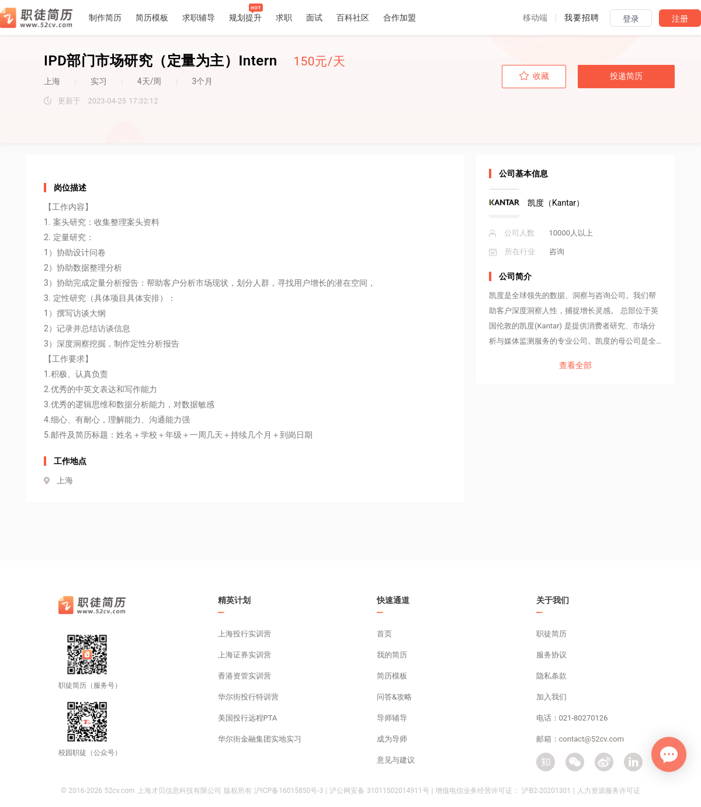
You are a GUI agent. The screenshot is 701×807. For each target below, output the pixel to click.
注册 (680, 18)
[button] (535, 17)
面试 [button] (314, 17)
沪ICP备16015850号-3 (289, 791)
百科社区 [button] (352, 17)
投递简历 (626, 76)
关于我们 (552, 600)
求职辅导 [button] (198, 17)
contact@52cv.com (591, 739)
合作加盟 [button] (399, 17)
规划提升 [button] (245, 17)
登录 (631, 18)
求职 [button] (284, 17)
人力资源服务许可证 (608, 791)
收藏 (534, 76)
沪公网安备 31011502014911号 (379, 791)
